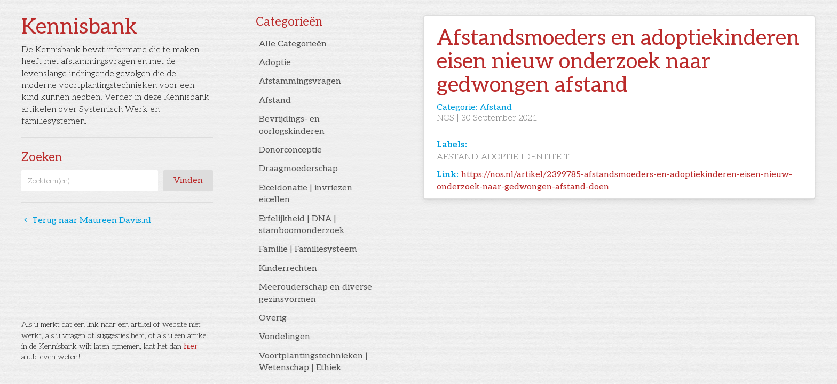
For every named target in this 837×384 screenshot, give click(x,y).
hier (191, 346)
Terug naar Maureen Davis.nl (86, 220)
